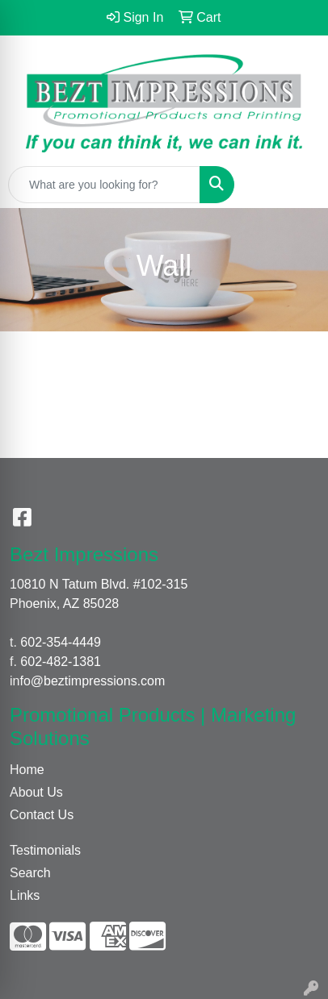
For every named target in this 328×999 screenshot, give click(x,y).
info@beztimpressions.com (87, 681)
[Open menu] (296, 185)
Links (25, 895)
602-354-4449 (60, 642)
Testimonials (45, 850)
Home (27, 769)
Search (30, 873)
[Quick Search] (104, 184)
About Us (36, 792)
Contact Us (42, 815)
